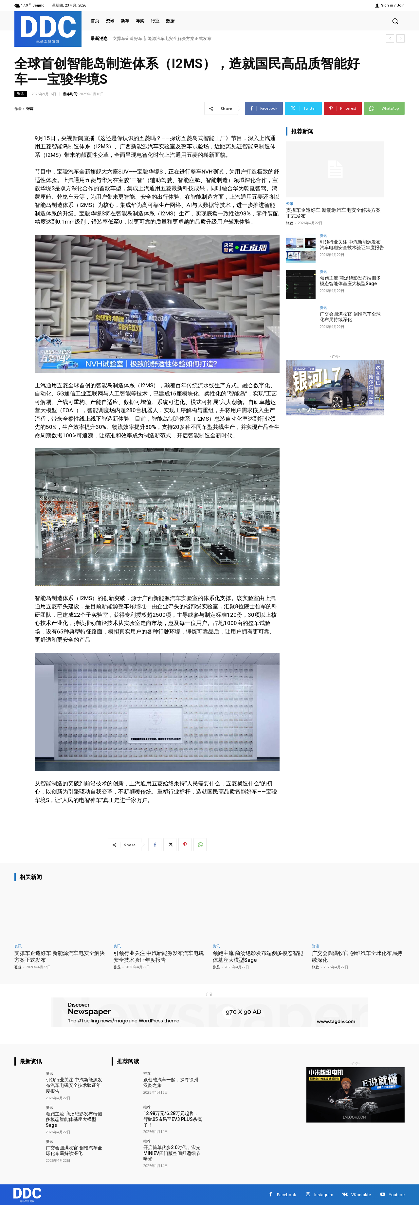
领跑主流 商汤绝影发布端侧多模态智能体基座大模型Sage (350, 280)
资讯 (20, 94)
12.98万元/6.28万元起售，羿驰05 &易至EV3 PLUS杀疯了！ (173, 1119)
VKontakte (361, 1194)
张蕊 (29, 108)
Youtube (397, 1194)
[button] (395, 20)
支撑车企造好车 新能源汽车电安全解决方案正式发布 (162, 38)
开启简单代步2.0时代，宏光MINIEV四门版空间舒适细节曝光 (171, 1153)
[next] (400, 38)
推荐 (147, 1073)
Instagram (323, 1194)
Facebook (286, 1194)
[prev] (390, 38)
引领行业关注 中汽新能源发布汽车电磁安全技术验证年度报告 (352, 244)
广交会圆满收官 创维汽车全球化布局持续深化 (350, 316)
